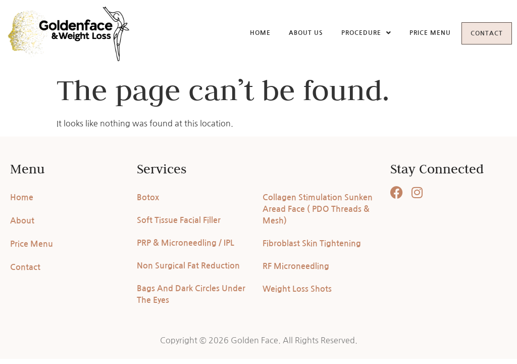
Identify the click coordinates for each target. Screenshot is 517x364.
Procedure (357, 32)
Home (251, 32)
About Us (297, 32)
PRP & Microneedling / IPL (185, 243)
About (22, 220)
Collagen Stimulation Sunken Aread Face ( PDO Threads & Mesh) (318, 209)
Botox (148, 197)
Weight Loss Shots (297, 289)
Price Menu (421, 32)
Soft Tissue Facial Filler (179, 220)
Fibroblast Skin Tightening (312, 243)
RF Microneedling (296, 266)
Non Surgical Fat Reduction (188, 265)
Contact (482, 33)
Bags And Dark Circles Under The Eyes (191, 294)
